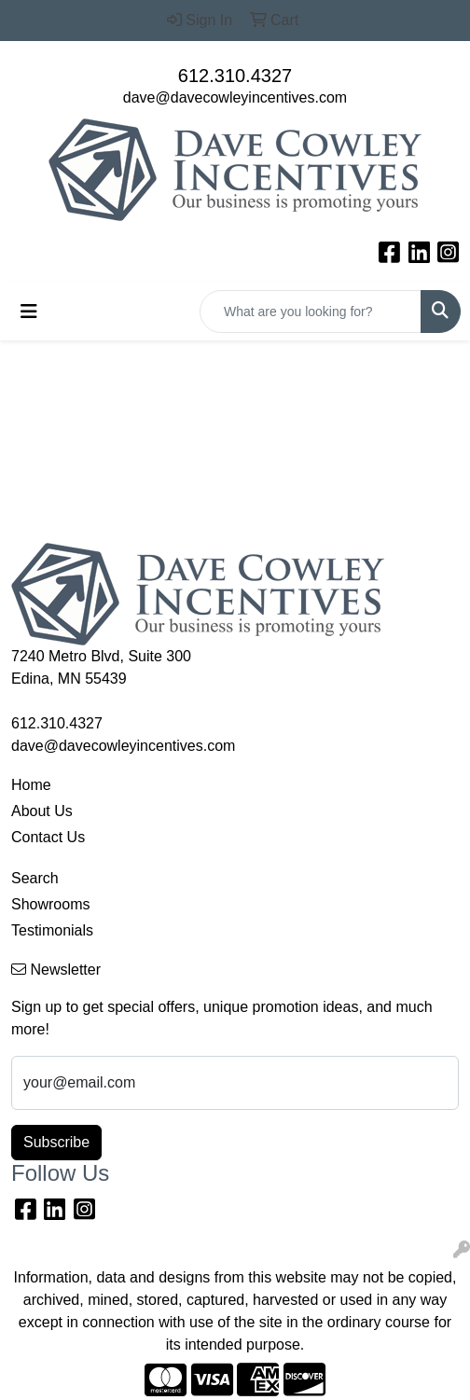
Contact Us (48, 837)
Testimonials (52, 930)
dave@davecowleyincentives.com (235, 97)
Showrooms (50, 904)
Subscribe (56, 1142)
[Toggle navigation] (28, 311)
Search (35, 878)
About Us (42, 811)
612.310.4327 (235, 75)
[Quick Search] (311, 311)
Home (31, 785)
